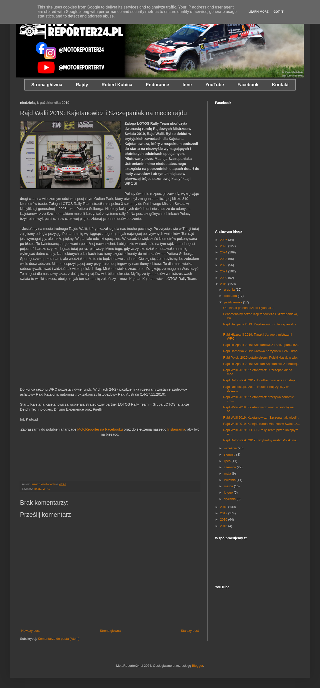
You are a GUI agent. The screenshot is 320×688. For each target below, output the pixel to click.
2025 (224, 246)
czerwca (230, 467)
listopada (231, 296)
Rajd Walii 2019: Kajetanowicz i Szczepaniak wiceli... (261, 417)
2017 (224, 513)
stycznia (230, 499)
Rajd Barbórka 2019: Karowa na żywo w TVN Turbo (260, 351)
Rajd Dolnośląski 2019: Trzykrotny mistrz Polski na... (260, 440)
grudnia (230, 289)
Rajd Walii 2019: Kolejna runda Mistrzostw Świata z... (261, 424)
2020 (224, 278)
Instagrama (176, 429)
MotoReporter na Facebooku (100, 429)
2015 (224, 526)
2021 (224, 271)
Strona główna (110, 631)
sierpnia (230, 454)
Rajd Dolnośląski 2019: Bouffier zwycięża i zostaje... (260, 380)
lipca (228, 461)
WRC (46, 488)
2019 (224, 284)
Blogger (197, 666)
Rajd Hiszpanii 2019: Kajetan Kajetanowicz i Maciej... (261, 364)
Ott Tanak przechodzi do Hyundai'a (248, 308)
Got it (279, 11)
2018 (224, 507)
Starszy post (190, 631)
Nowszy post (30, 631)
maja (228, 473)
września (231, 448)
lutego (229, 492)
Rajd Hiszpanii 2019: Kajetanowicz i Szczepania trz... (261, 345)
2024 (224, 252)
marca (229, 486)
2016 (224, 519)
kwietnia (230, 480)
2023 (224, 259)
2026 (224, 240)
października (233, 302)
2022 (224, 265)
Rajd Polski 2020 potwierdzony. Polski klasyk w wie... (261, 357)
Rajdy (37, 488)
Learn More (258, 11)
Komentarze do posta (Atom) (59, 639)
